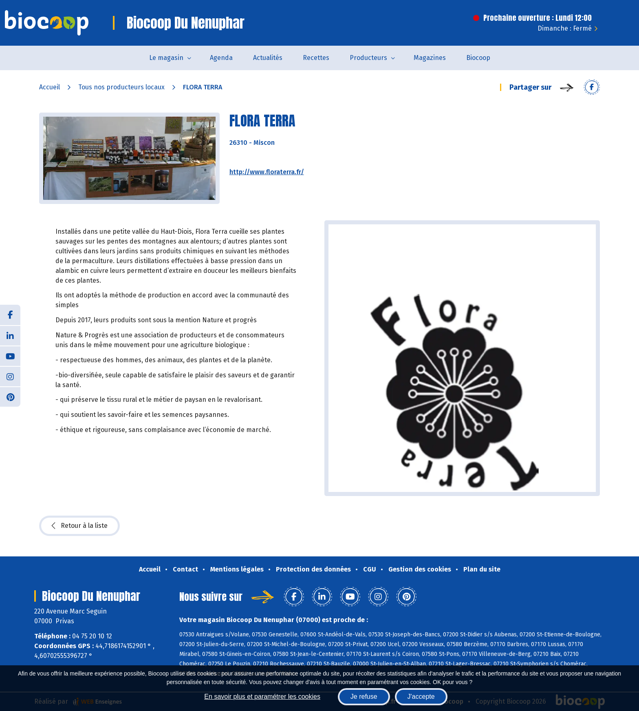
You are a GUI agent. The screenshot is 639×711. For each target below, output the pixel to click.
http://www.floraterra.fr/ (266, 172)
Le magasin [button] (166, 58)
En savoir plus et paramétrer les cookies (262, 696)
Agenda (221, 58)
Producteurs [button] (368, 58)
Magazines (430, 58)
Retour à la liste (79, 526)
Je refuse (363, 696)
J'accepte (421, 696)
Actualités (267, 58)
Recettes (316, 58)
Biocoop (478, 58)
